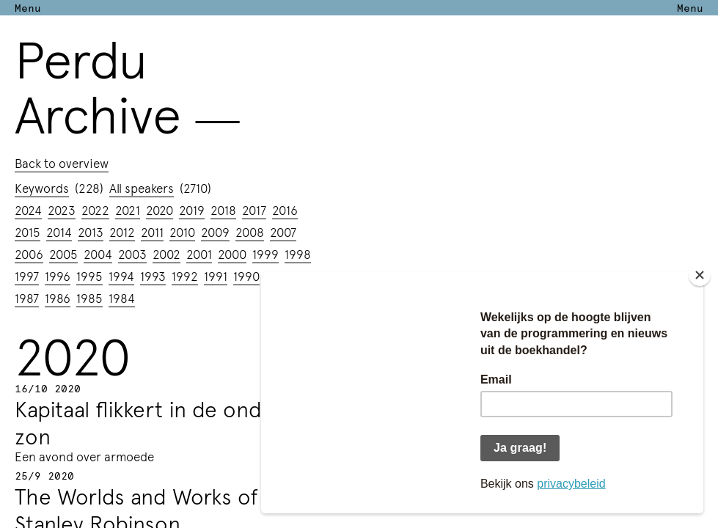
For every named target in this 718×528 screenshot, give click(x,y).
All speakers (141, 188)
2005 (63, 254)
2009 (215, 232)
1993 (153, 276)
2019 (192, 210)
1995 (89, 276)
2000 (232, 254)
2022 (95, 210)
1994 (121, 276)
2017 (254, 210)
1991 (215, 276)
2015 (27, 232)
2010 (182, 232)
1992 (185, 276)
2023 (62, 210)
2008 (249, 232)
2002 (166, 254)
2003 (132, 254)
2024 (28, 210)
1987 (27, 298)
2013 (90, 232)
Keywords (42, 188)
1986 (57, 298)
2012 (122, 232)
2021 (127, 210)
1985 (89, 298)
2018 (223, 210)
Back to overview (62, 163)
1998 (298, 254)
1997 (27, 276)
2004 (98, 254)
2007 (283, 232)
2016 (285, 210)
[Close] (700, 275)
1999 (265, 254)
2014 (59, 232)
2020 (159, 210)
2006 (29, 254)
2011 (152, 232)
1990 (246, 276)
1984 (122, 298)
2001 (199, 254)
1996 (57, 276)
